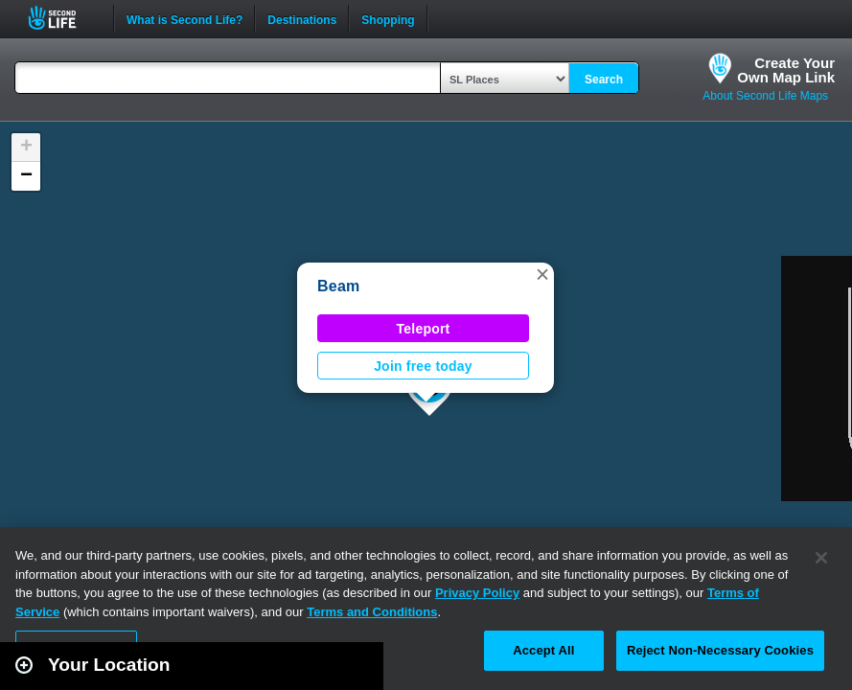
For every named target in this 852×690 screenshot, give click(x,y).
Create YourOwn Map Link (786, 70)
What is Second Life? (184, 18)
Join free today (423, 366)
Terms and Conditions (372, 612)
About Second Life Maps (765, 96)
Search (604, 79)
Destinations (301, 18)
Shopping (387, 18)
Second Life (63, 18)
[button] (542, 274)
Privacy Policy (477, 593)
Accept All (543, 650)
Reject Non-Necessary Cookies (720, 650)
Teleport (423, 328)
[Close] (821, 558)
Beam (338, 286)
